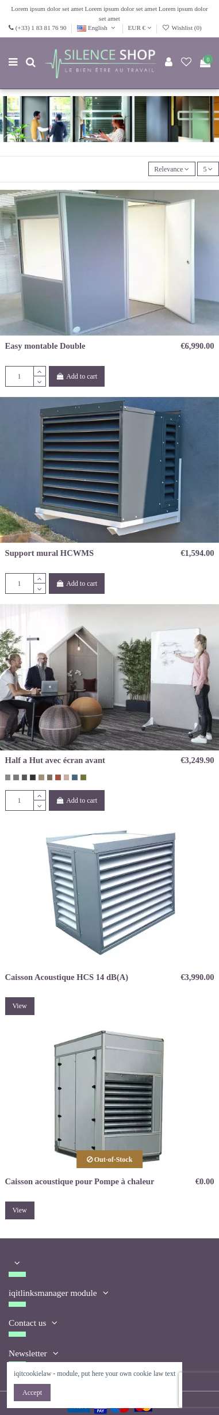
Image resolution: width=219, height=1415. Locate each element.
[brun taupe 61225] (50, 777)
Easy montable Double (45, 345)
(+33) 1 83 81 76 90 (41, 27)
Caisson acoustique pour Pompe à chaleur (80, 1181)
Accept (32, 1393)
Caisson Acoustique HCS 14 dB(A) (66, 977)
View (19, 1006)
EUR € (139, 27)
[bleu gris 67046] (75, 777)
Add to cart (76, 376)
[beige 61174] (41, 777)
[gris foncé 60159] (25, 777)
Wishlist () (182, 27)
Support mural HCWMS (49, 553)
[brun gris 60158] (16, 777)
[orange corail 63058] (58, 777)
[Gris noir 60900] (33, 777)
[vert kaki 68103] (83, 777)
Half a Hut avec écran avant (55, 760)
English (97, 27)
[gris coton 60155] (8, 777)
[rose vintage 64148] (67, 777)
